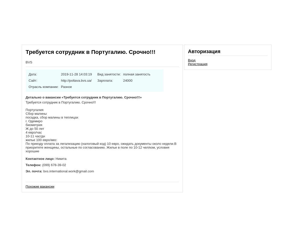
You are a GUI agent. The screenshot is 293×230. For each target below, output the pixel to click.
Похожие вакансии (40, 186)
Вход (192, 60)
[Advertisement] (228, 106)
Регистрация (198, 64)
